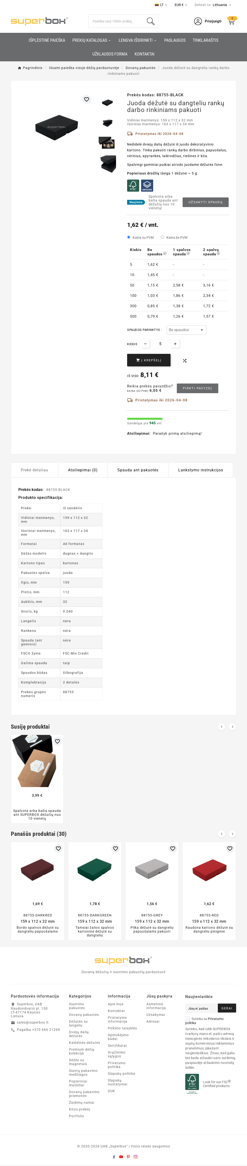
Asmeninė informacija (156, 1007)
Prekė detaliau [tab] (34, 470)
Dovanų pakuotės (84, 1015)
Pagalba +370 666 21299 (38, 1030)
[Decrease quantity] (145, 343)
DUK (111, 1092)
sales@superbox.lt (33, 1023)
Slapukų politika (121, 1074)
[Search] (116, 21)
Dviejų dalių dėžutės (79, 1035)
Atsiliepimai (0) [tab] (83, 470)
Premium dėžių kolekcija (81, 1052)
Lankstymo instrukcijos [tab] (200, 470)
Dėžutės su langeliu (78, 1024)
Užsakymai (155, 1015)
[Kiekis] (160, 343)
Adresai (152, 1022)
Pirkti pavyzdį (197, 388)
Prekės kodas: (31, 489)
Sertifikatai (117, 1046)
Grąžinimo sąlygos (116, 1055)
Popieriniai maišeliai (78, 1084)
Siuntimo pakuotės (77, 1007)
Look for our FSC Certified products (217, 1085)
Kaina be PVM (176, 237)
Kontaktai (116, 1011)
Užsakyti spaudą (206, 202)
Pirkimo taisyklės (122, 1029)
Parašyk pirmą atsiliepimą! (177, 433)
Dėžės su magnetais (78, 1063)
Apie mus (116, 1005)
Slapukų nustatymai (117, 1083)
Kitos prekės (79, 1110)
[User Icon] (207, 21)
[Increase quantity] (175, 343)
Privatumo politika (117, 1065)
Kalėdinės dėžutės (84, 1043)
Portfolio (76, 1117)
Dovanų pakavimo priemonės (84, 1094)
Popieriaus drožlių (143, 173)
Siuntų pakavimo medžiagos (83, 1073)
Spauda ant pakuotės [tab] (137, 470)
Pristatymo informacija (117, 1020)
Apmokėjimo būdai (118, 1037)
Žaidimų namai (81, 1103)
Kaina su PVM (143, 237)
